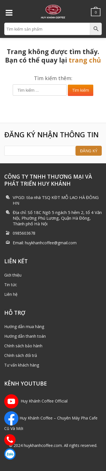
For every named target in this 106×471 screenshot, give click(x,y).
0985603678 (24, 233)
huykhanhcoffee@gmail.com (51, 242)
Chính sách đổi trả (20, 355)
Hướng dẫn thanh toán (25, 336)
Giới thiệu (12, 275)
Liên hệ (11, 294)
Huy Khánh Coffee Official (36, 401)
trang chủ (85, 60)
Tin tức (10, 284)
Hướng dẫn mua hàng (24, 326)
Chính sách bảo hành (23, 345)
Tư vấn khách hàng (21, 365)
